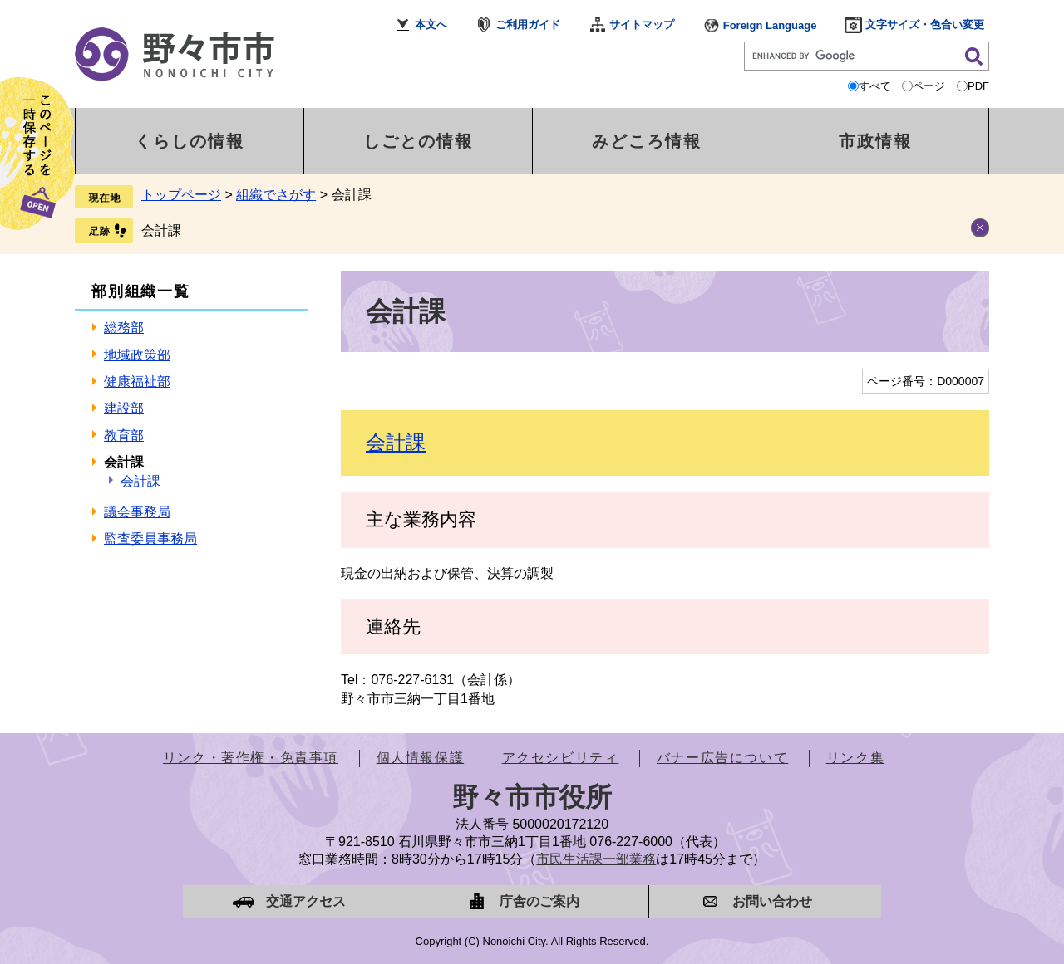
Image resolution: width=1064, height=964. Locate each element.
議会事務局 (137, 512)
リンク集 (855, 758)
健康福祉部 (137, 381)
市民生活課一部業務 (596, 859)
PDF (978, 86)
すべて (875, 86)
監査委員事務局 (150, 538)
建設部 (124, 408)
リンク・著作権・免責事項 (250, 758)
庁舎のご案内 (539, 901)
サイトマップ (641, 24)
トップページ (181, 195)
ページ (929, 86)
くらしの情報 (189, 141)
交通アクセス (306, 901)
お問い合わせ (772, 901)
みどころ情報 (647, 141)
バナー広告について (722, 758)
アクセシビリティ (560, 758)
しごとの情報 (418, 141)
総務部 (124, 328)
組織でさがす (276, 195)
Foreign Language (770, 25)
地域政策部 (137, 355)
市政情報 (875, 141)
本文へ (431, 24)
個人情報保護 (421, 758)
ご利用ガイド (527, 24)
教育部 (124, 435)
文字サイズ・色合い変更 (924, 24)
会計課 (161, 230)
